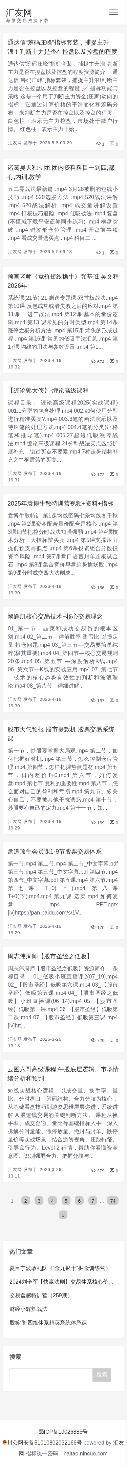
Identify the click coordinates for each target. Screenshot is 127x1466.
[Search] (52, 1375)
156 (97, 587)
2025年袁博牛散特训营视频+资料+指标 (60, 503)
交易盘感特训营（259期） (41, 1295)
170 (97, 927)
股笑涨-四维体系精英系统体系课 (48, 1322)
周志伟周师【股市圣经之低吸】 (50, 956)
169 (97, 822)
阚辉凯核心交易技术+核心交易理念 (55, 616)
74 (112, 1201)
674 (97, 361)
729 (97, 1040)
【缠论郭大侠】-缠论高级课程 (48, 390)
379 (97, 1170)
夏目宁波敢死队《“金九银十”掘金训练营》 (60, 1268)
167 (97, 700)
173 (97, 474)
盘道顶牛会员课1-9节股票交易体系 (54, 851)
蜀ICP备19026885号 (63, 1432)
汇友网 (19, 12)
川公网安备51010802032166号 (42, 1443)
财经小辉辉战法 (28, 1309)
